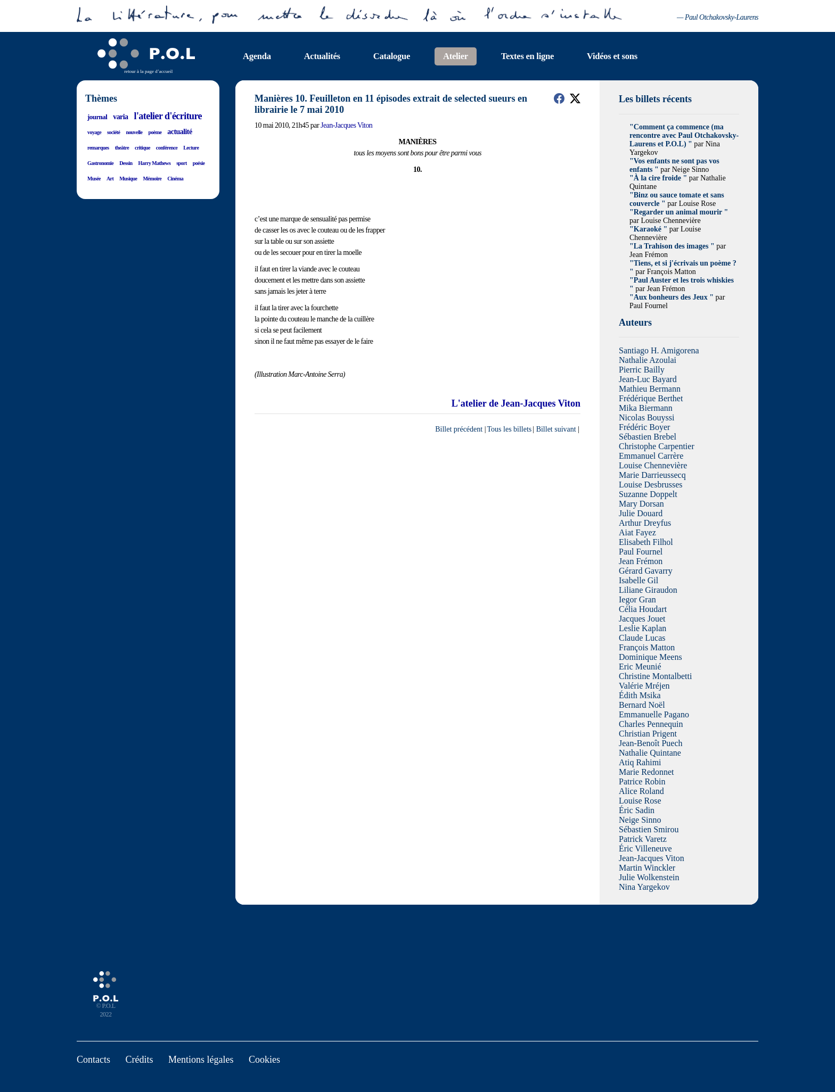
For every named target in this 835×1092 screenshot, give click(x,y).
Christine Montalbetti (655, 676)
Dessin (125, 163)
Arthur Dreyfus (645, 522)
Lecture (191, 148)
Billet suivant (556, 722)
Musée (94, 178)
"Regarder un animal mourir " (678, 212)
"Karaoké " (648, 229)
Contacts (93, 1059)
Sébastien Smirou (648, 829)
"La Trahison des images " (672, 246)
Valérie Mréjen (644, 685)
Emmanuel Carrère (651, 455)
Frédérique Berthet (651, 398)
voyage (94, 132)
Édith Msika (640, 695)
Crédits (139, 1059)
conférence (166, 148)
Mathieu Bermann (650, 388)
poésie (199, 163)
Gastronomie (100, 163)
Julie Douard (640, 513)
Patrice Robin (642, 781)
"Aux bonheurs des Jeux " (671, 297)
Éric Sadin (636, 810)
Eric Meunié (640, 666)
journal (97, 117)
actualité (179, 132)
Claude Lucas (642, 637)
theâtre (122, 148)
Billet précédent (458, 722)
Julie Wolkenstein (649, 877)
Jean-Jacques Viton (346, 125)
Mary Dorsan (641, 503)
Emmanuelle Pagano (654, 714)
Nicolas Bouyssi (646, 417)
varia (120, 117)
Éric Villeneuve (645, 848)
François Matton (647, 647)
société (113, 132)
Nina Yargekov (644, 886)
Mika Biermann (646, 407)
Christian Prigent (648, 733)
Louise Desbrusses (651, 484)
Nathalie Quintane (650, 752)
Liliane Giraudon (648, 589)
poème (154, 132)
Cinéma (175, 178)
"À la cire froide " (658, 178)
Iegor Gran (637, 599)
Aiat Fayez (637, 532)
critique (142, 148)
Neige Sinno (640, 819)
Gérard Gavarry (646, 570)
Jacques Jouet (642, 618)
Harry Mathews (154, 163)
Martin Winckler (647, 867)
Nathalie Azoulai (647, 360)
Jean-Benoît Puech (651, 743)
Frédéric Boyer (644, 427)
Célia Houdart (643, 609)
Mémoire (152, 178)
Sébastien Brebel (647, 436)
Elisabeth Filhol (646, 542)
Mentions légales (200, 1059)
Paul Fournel (640, 551)
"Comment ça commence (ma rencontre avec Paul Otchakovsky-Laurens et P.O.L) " (684, 135)
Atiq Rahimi (640, 762)
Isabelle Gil (638, 580)
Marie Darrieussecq (652, 474)
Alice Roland (641, 791)
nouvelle (134, 132)
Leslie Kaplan (642, 628)
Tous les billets (509, 722)
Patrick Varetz (643, 838)
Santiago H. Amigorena (659, 350)
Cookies (264, 1059)
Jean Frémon (640, 561)
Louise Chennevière (653, 465)
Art (110, 178)
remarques (98, 148)
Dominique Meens (650, 656)
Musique (128, 178)
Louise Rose (640, 800)
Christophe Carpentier (656, 446)
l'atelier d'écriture (168, 116)
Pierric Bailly (642, 369)
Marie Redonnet (646, 771)
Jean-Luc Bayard (648, 379)
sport (181, 163)
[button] (559, 98)
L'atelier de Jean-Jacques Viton (516, 696)
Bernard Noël (642, 704)
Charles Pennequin (651, 724)
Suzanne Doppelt (648, 494)
